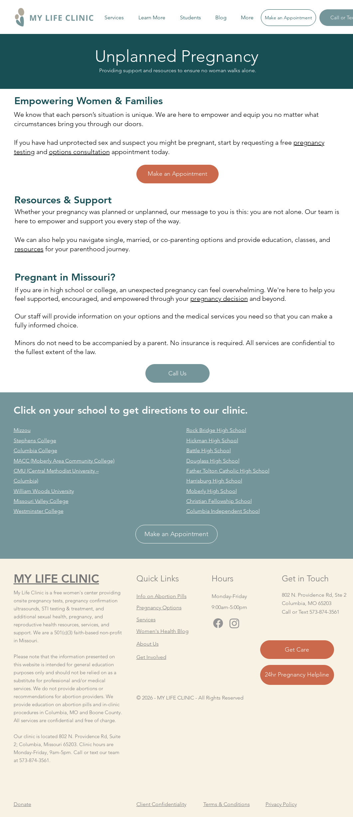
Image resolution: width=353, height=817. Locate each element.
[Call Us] (177, 373)
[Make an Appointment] (288, 17)
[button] (114, 17)
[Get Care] (297, 649)
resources (29, 249)
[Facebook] (218, 623)
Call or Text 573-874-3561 (310, 612)
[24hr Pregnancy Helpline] (297, 675)
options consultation (79, 152)
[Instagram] (234, 623)
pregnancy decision (219, 299)
